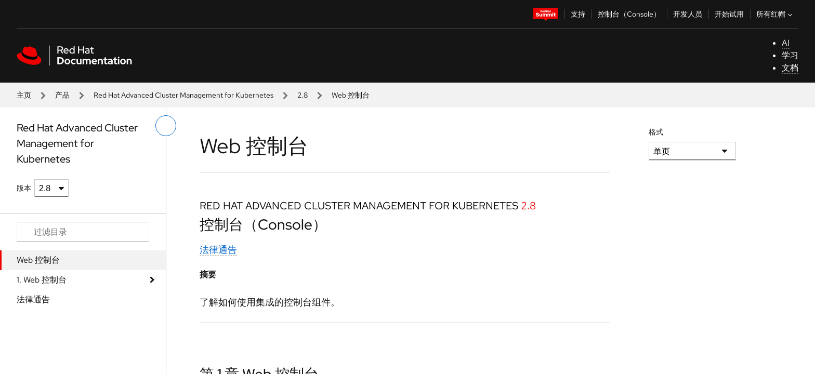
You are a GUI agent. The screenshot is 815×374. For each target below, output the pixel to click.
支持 (578, 14)
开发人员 (687, 14)
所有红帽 (775, 14)
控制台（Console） (629, 14)
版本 (24, 188)
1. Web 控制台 (42, 279)
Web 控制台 (38, 260)
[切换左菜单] (165, 125)
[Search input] (83, 232)
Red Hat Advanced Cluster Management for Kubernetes (183, 95)
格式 (656, 132)
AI (786, 42)
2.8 (302, 95)
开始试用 (729, 14)
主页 (24, 95)
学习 (790, 55)
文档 (790, 67)
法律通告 (33, 299)
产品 (62, 95)
